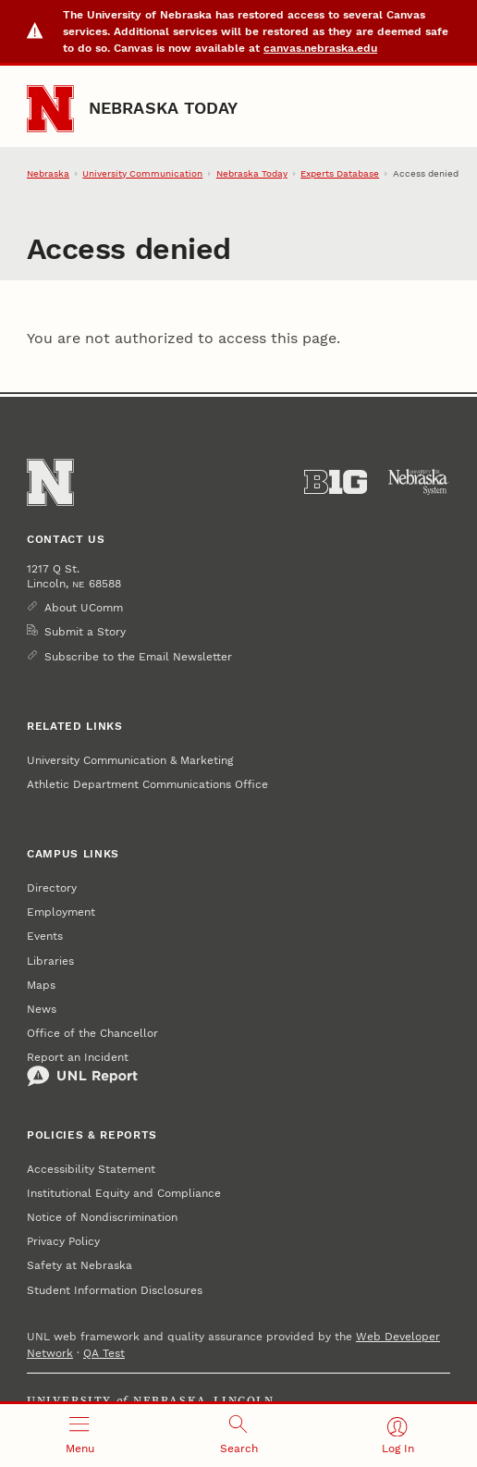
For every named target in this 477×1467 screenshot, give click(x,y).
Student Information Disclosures (114, 1290)
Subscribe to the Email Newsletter (138, 656)
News (41, 1009)
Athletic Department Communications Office (147, 784)
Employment (61, 912)
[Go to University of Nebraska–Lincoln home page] (50, 108)
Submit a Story (85, 631)
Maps (41, 985)
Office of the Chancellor (92, 1033)
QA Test (104, 1353)
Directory (52, 887)
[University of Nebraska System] (418, 482)
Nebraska (48, 173)
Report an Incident (82, 1069)
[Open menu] (79, 1435)
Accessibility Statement (91, 1169)
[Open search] (238, 1435)
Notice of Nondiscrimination (102, 1217)
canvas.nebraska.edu (320, 48)
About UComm (83, 607)
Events (45, 936)
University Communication (142, 173)
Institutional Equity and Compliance (124, 1193)
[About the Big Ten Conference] (335, 482)
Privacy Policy (63, 1241)
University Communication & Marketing (130, 760)
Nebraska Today (163, 107)
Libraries (50, 961)
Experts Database (339, 173)
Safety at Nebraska (79, 1265)
